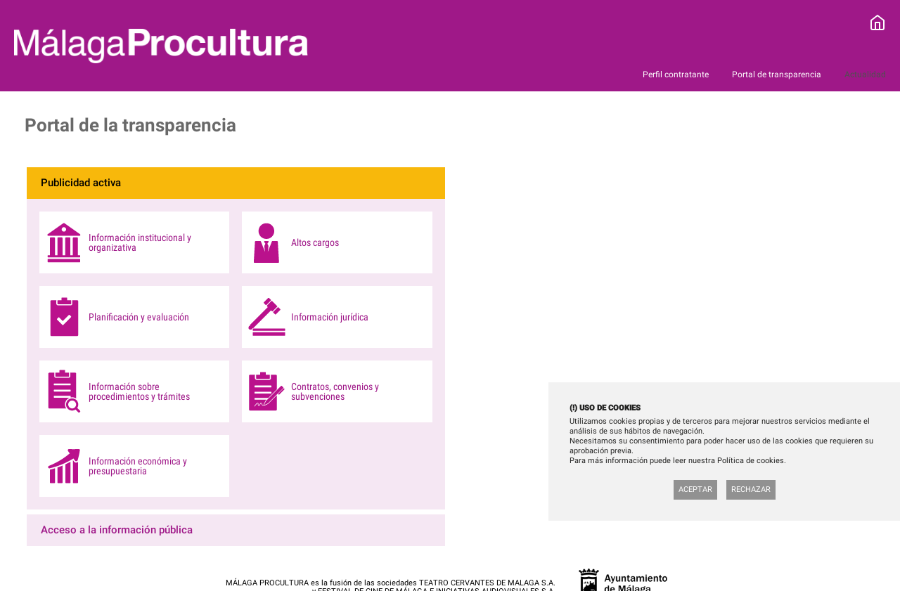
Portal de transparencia (777, 74)
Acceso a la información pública (117, 530)
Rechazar (751, 489)
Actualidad (865, 74)
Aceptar (695, 489)
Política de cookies (750, 460)
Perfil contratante (677, 74)
